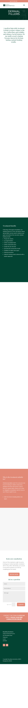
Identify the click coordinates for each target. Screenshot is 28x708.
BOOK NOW (14, 574)
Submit (21, 604)
